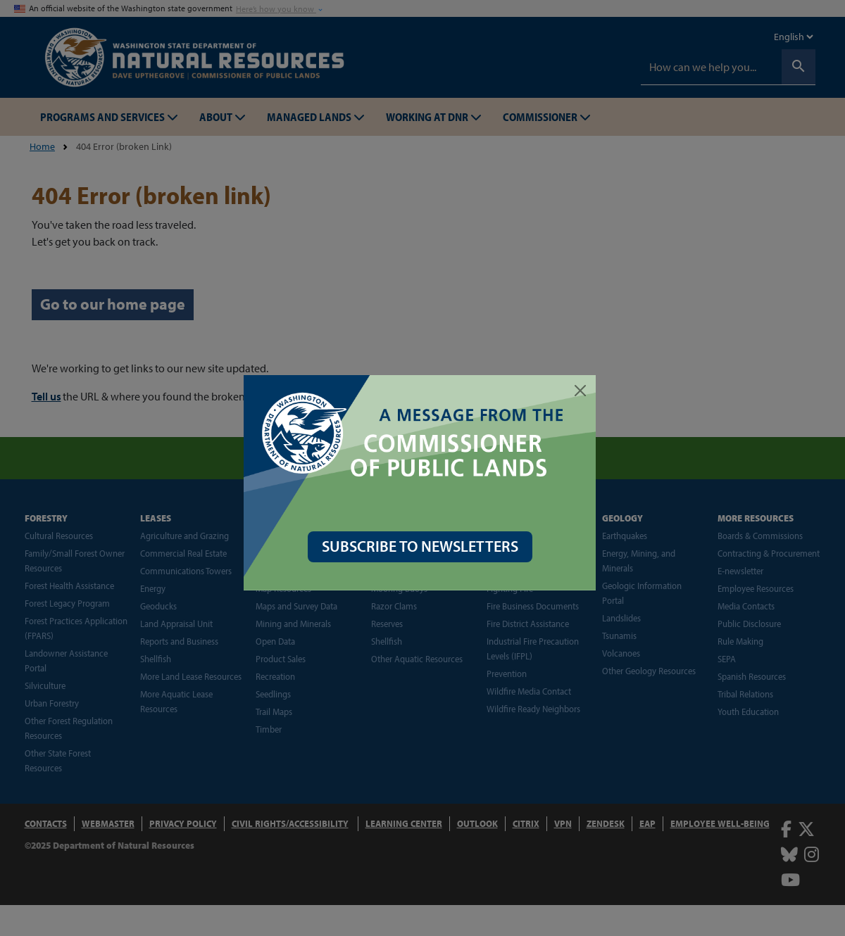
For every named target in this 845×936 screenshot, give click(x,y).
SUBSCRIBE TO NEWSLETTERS (423, 546)
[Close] (583, 390)
